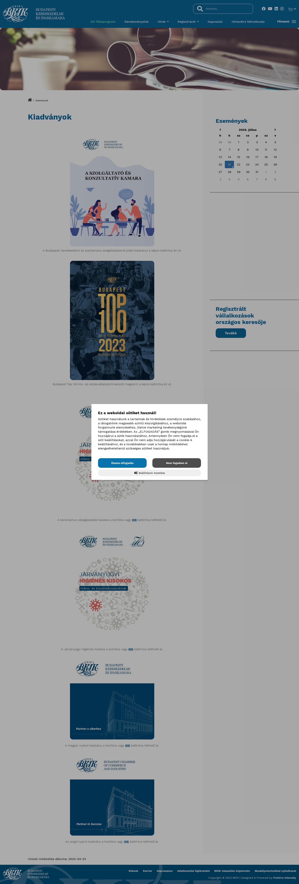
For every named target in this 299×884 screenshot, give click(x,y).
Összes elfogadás (122, 463)
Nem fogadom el (176, 463)
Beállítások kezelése (149, 472)
